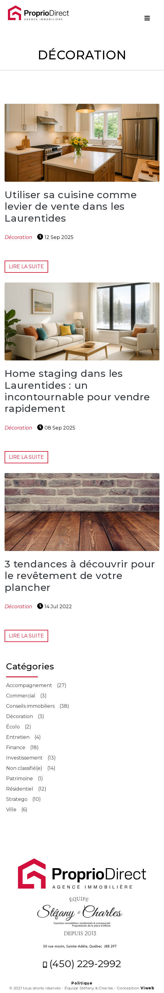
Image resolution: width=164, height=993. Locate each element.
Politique (81, 983)
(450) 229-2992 (82, 964)
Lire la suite (26, 266)
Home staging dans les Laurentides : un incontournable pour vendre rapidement (77, 390)
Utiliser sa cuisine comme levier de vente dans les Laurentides (71, 206)
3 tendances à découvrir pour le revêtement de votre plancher (80, 575)
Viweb (148, 988)
